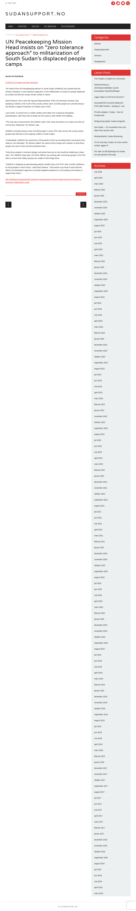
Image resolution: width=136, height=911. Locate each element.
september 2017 (101, 786)
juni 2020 (98, 589)
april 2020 (98, 601)
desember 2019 (100, 625)
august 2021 (99, 506)
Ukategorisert (99, 61)
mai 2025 (98, 243)
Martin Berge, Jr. (40, 35)
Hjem (10, 26)
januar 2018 (99, 762)
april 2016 (98, 887)
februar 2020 (99, 613)
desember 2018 (100, 697)
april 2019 (98, 673)
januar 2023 (99, 410)
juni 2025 (98, 237)
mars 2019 (98, 679)
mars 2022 (98, 464)
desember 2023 (100, 345)
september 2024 (101, 291)
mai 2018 (98, 738)
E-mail (123, 3)
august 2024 (99, 297)
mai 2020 (98, 595)
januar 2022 (99, 476)
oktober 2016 (99, 852)
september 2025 (101, 220)
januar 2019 (99, 691)
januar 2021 (99, 547)
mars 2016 (98, 893)
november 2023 (100, 351)
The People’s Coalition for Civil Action (109, 79)
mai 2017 (98, 810)
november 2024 (100, 279)
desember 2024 (100, 273)
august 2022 (99, 434)
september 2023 (101, 363)
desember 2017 (100, 768)
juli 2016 (97, 869)
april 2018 (98, 744)
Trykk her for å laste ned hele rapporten (21, 82)
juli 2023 (97, 375)
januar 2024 (99, 339)
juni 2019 (98, 661)
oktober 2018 (99, 708)
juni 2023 (98, 381)
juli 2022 (97, 440)
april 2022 (98, 458)
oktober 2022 (99, 422)
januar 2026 (99, 196)
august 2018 (99, 720)
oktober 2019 (99, 637)
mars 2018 (98, 750)
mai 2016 (98, 881)
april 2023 (98, 392)
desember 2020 (100, 553)
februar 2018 (99, 756)
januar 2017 (99, 834)
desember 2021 (100, 482)
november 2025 (100, 208)
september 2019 (101, 643)
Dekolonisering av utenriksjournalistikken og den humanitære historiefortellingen (107, 88)
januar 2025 (99, 267)
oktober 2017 (99, 780)
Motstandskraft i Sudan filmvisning (108, 136)
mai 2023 (98, 386)
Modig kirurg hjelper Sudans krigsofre (109, 121)
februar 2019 (99, 685)
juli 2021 (97, 512)
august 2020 (99, 577)
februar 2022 (99, 470)
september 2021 (101, 500)
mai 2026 (98, 172)
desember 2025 (100, 202)
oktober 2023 (99, 357)
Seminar (97, 55)
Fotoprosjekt (68, 26)
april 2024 (98, 321)
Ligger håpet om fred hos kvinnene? (109, 97)
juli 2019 (97, 655)
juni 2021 (98, 518)
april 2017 (98, 816)
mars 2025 (98, 255)
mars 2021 (98, 536)
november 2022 (100, 416)
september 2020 (101, 571)
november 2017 (100, 774)
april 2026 (98, 178)
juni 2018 (98, 732)
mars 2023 (98, 398)
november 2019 (100, 631)
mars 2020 (98, 607)
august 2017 (99, 792)
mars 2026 (98, 184)
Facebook (113, 3)
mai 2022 (98, 452)
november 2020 (100, 559)
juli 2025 (97, 231)
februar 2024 (99, 333)
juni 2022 (98, 446)
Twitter (118, 3)
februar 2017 (99, 828)
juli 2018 (97, 726)
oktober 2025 (99, 214)
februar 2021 (99, 542)
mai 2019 (98, 667)
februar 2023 (99, 404)
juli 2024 (97, 303)
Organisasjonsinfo (101, 49)
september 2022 (101, 428)
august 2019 (99, 649)
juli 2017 (97, 798)
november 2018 (100, 703)
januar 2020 (99, 619)
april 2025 (98, 249)
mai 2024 (98, 315)
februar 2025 (99, 261)
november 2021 (100, 488)
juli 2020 (97, 583)
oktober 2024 (99, 285)
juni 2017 (98, 804)
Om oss (35, 26)
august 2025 (99, 225)
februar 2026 (99, 190)
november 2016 (100, 846)
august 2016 (99, 864)
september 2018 (101, 714)
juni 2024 (98, 309)
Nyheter (22, 26)
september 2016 (101, 858)
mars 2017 (98, 822)
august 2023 (99, 369)
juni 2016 (98, 875)
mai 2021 (98, 524)
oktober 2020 (99, 565)
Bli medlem (50, 26)
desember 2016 (100, 840)
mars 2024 (98, 327)
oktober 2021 (99, 494)
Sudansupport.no (35, 14)
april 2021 (98, 530)
